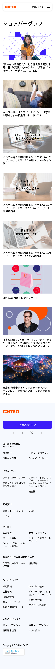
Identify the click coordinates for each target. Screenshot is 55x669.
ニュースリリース (11, 602)
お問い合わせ (37, 7)
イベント (7, 516)
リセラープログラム (38, 453)
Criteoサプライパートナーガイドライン (14, 545)
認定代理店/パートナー (14, 607)
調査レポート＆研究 (13, 510)
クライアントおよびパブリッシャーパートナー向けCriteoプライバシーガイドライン (40, 482)
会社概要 (7, 591)
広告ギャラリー (10, 458)
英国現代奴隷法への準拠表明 (14, 565)
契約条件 (7, 533)
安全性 (32, 491)
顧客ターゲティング (38, 625)
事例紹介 (7, 453)
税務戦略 (33, 563)
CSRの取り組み (36, 586)
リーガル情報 (9, 538)
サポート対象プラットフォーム (40, 539)
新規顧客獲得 (9, 630)
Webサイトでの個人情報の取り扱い (14, 484)
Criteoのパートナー (38, 458)
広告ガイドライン (37, 533)
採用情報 (7, 586)
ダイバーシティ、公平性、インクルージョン (40, 593)
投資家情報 (8, 596)
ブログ (32, 510)
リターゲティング (11, 625)
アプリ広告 (34, 630)
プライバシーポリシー (14, 477)
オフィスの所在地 (37, 604)
